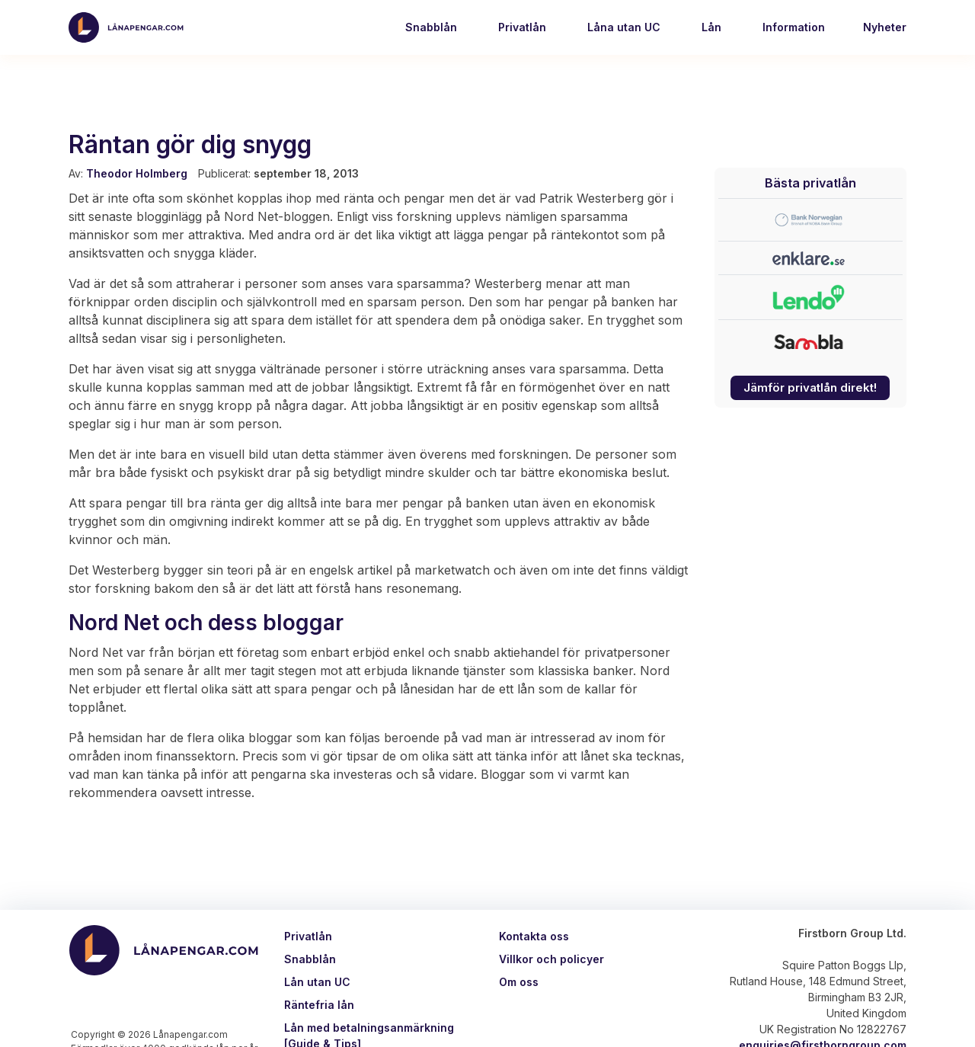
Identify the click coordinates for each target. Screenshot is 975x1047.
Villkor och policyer (551, 959)
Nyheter (884, 27)
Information (792, 27)
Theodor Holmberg (136, 173)
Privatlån (520, 27)
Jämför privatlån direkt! (810, 387)
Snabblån (429, 27)
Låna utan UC (622, 27)
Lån (709, 27)
